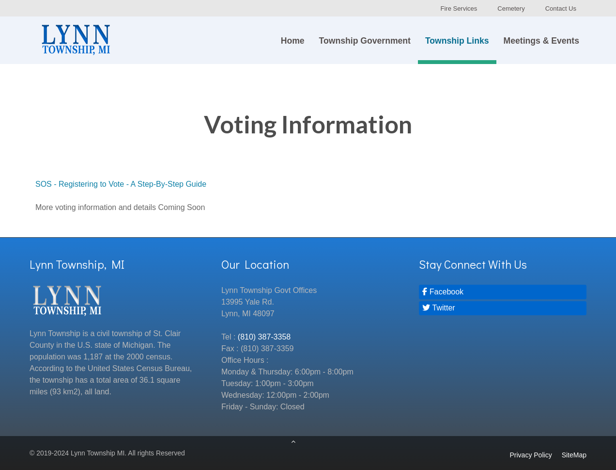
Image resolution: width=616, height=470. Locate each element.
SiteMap (574, 455)
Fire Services (458, 8)
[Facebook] (502, 292)
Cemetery (510, 8)
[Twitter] (502, 308)
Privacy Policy (531, 455)
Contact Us (560, 8)
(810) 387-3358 (264, 337)
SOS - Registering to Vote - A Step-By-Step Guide (120, 184)
